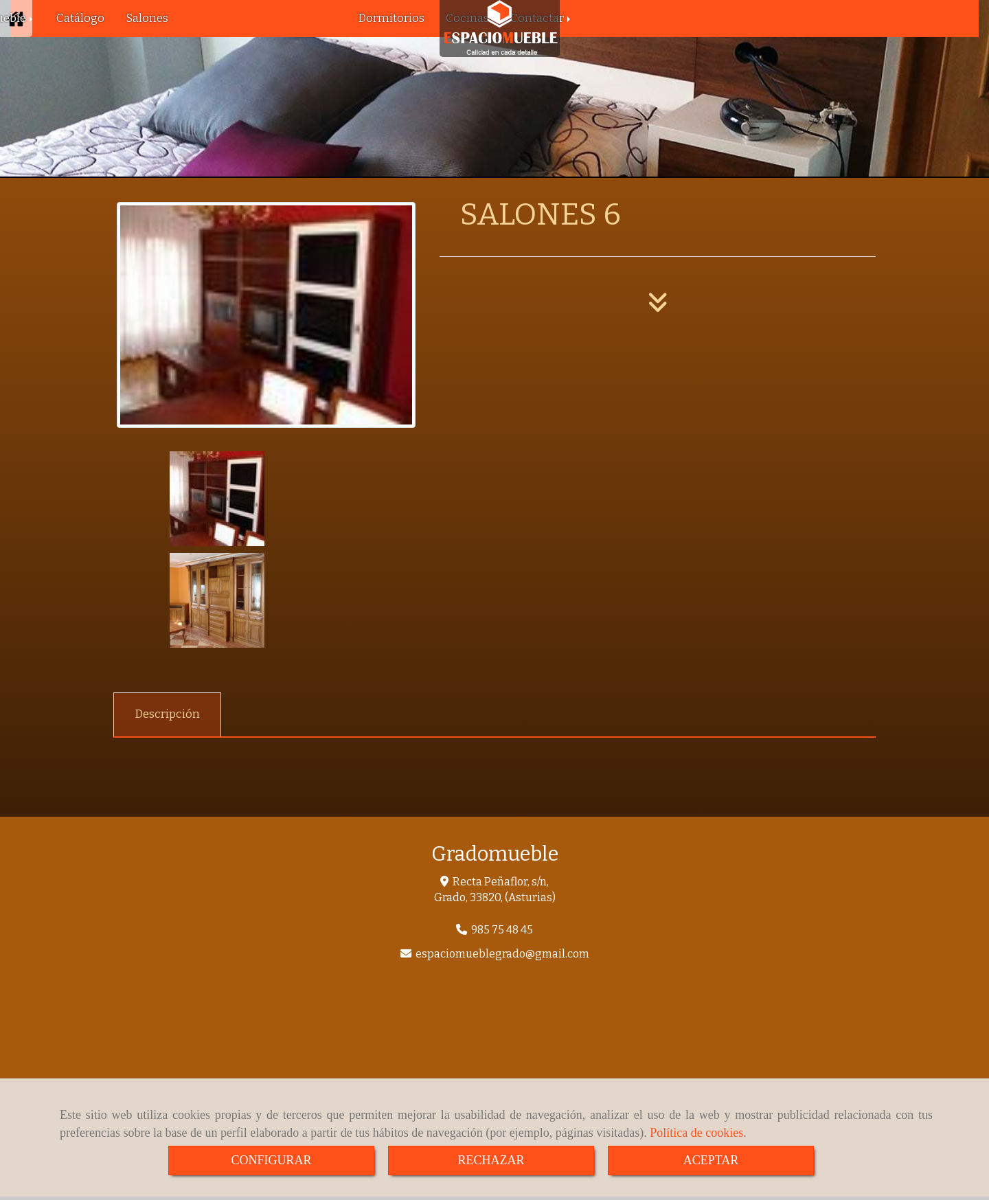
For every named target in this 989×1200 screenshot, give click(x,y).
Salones (147, 18)
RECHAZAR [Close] (490, 1160)
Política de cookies (696, 1133)
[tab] (167, 613)
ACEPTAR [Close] (711, 1160)
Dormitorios (391, 18)
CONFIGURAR (271, 1160)
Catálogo (80, 18)
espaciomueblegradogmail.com (502, 852)
